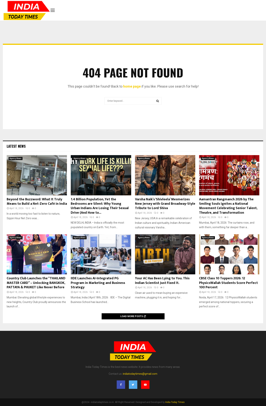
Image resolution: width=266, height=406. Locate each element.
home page (132, 86)
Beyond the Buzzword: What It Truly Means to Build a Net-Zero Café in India (37, 202)
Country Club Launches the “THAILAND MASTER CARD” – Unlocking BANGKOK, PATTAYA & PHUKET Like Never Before (36, 283)
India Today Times (175, 402)
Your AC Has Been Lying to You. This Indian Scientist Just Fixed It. (162, 281)
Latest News (16, 146)
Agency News (16, 158)
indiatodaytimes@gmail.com (140, 373)
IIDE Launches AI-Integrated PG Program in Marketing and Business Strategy (98, 283)
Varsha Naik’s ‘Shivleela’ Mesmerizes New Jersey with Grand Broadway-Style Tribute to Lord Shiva (165, 204)
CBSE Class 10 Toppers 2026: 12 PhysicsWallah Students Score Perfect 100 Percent (228, 283)
